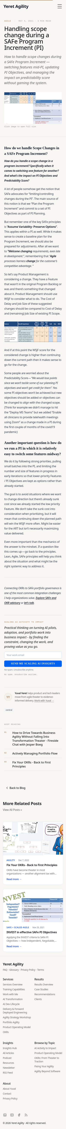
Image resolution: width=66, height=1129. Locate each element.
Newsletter (9, 1067)
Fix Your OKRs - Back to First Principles (31, 764)
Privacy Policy (28, 969)
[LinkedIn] (4, 1115)
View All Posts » (12, 810)
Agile (8, 21)
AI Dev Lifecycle (11, 1004)
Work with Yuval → (44, 700)
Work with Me (10, 994)
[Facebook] (19, 1115)
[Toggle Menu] (59, 6)
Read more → (14, 879)
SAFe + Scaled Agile (18, 927)
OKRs (6, 1032)
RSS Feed (8, 1072)
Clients (38, 999)
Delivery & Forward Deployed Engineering (15, 1010)
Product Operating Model (17, 1027)
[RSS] (26, 1115)
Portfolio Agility (11, 1022)
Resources (8, 1062)
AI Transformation (13, 999)
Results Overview (43, 984)
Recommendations (44, 994)
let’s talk (29, 603)
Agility (11, 860)
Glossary (14, 969)
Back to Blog (15, 788)
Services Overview (12, 984)
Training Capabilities (14, 989)
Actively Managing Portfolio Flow (35, 753)
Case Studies (41, 989)
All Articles (8, 1053)
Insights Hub (10, 1048)
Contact (7, 1093)
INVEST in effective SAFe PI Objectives (32, 932)
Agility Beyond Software (47, 1071)
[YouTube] (11, 1115)
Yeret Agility (13, 964)
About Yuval (9, 1088)
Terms (40, 969)
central (9, 709)
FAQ (5, 969)
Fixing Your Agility (44, 1066)
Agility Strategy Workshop (17, 1017)
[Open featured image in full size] (33, 110)
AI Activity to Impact (45, 1048)
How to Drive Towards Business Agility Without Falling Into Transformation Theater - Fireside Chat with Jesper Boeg (35, 738)
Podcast (7, 1058)
